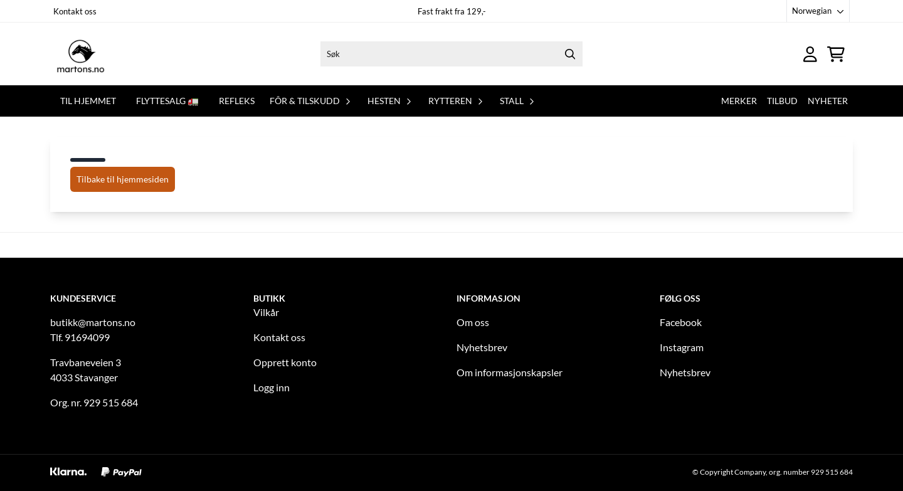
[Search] (570, 53)
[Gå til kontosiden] (810, 54)
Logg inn (271, 387)
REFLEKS (237, 100)
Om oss (473, 322)
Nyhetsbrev (482, 347)
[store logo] (80, 54)
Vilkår (266, 312)
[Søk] (451, 53)
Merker (739, 100)
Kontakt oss (75, 11)
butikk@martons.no (92, 322)
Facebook (681, 322)
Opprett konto (285, 362)
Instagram (682, 347)
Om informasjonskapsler (509, 372)
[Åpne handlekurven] (836, 54)
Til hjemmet (88, 100)
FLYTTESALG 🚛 (167, 100)
